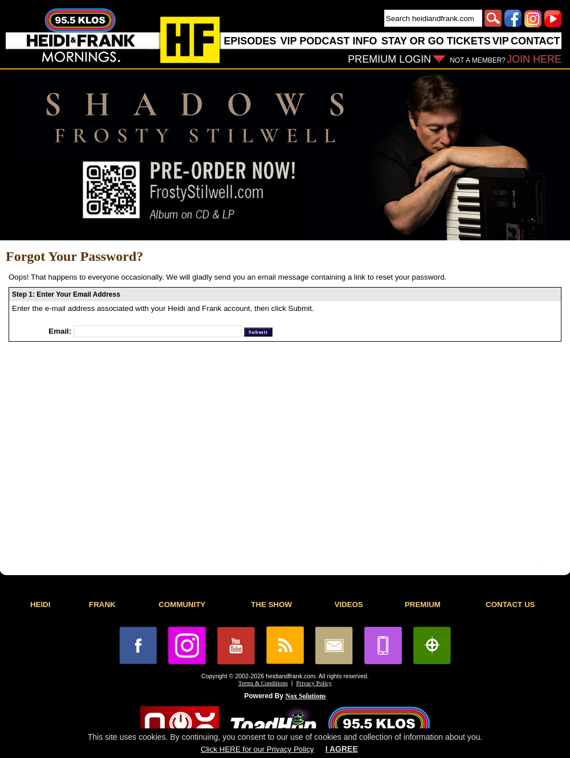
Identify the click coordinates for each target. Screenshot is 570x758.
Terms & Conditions (263, 683)
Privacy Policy (314, 683)
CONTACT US (510, 604)
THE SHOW (271, 604)
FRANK (102, 604)
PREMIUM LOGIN (389, 59)
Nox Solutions (306, 696)
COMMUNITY (181, 604)
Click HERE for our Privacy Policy (257, 749)
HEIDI (40, 604)
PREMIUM (423, 604)
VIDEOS (349, 604)
